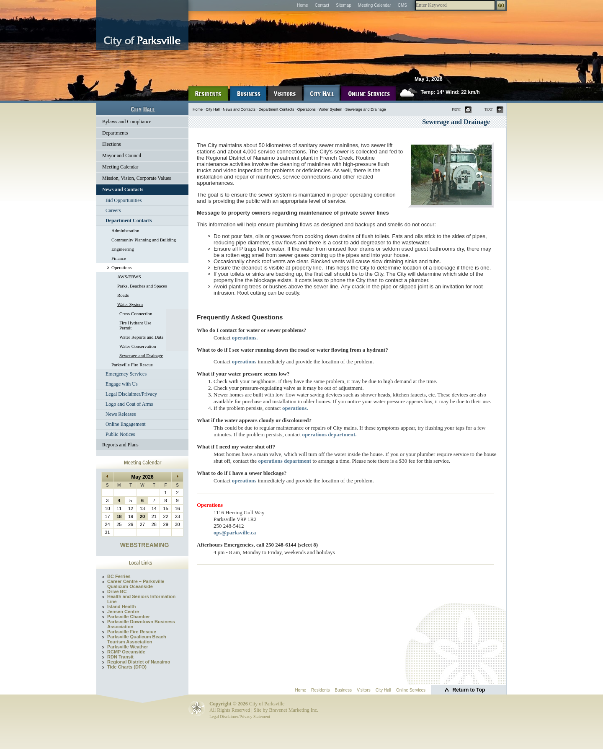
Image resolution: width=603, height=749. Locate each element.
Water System (130, 304)
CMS (402, 5)
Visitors (364, 690)
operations (244, 361)
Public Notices (120, 434)
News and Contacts (122, 189)
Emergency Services (126, 374)
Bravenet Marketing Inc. (293, 710)
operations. (245, 337)
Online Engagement (126, 424)
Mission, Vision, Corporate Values (136, 178)
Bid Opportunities (124, 200)
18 (118, 516)
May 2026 (142, 477)
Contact (322, 5)
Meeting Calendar (374, 5)
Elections (111, 144)
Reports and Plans (120, 445)
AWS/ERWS (129, 276)
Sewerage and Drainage (141, 355)
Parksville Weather (127, 646)
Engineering (122, 248)
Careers (113, 210)
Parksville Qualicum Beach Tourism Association (136, 639)
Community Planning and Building (143, 239)
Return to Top (469, 690)
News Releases (121, 414)
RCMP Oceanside (126, 651)
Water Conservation (137, 346)
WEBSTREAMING (144, 545)
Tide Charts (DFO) (127, 666)
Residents (320, 690)
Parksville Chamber (128, 616)
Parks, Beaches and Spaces (142, 285)
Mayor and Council (121, 155)
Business (343, 690)
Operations (121, 267)
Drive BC (116, 591)
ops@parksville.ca (235, 532)
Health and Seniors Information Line (141, 599)
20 (142, 516)
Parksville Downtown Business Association (141, 624)
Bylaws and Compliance (126, 121)
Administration (125, 230)
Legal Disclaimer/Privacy (131, 394)
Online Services (410, 690)
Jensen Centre (123, 611)
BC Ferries (119, 576)
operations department (284, 461)
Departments (115, 133)
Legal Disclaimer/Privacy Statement (239, 716)
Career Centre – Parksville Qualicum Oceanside (135, 584)
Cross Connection (135, 313)
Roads (123, 295)
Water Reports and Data (141, 337)
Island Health (121, 606)
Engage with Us (122, 384)
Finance (118, 258)
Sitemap (343, 5)
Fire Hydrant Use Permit (135, 325)
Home (302, 5)
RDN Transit (120, 656)
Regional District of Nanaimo (138, 661)
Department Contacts (129, 220)
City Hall (213, 109)
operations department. (329, 434)
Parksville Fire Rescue (132, 364)
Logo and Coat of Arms (129, 404)
